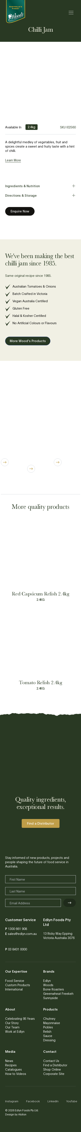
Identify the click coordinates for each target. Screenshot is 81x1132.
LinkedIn (53, 1101)
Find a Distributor (55, 1065)
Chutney (49, 1018)
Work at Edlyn (14, 1031)
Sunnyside (50, 998)
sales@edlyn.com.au (22, 933)
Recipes (11, 1065)
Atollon (22, 1114)
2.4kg (31, 127)
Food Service (14, 980)
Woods (48, 985)
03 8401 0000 (17, 949)
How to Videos (15, 1073)
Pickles (48, 1027)
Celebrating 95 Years (20, 1018)
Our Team (12, 1027)
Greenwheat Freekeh (58, 993)
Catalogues (13, 1069)
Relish (47, 1031)
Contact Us (51, 1061)
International (14, 989)
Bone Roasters (53, 989)
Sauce (47, 1036)
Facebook (33, 1101)
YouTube (71, 1101)
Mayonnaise (51, 1023)
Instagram (11, 1101)
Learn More (13, 160)
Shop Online (52, 1069)
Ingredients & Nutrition (40, 186)
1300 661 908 (17, 928)
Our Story (12, 1023)
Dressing (49, 1040)
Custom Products (17, 985)
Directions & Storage (40, 195)
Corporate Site (53, 1073)
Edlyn (47, 980)
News (9, 1061)
